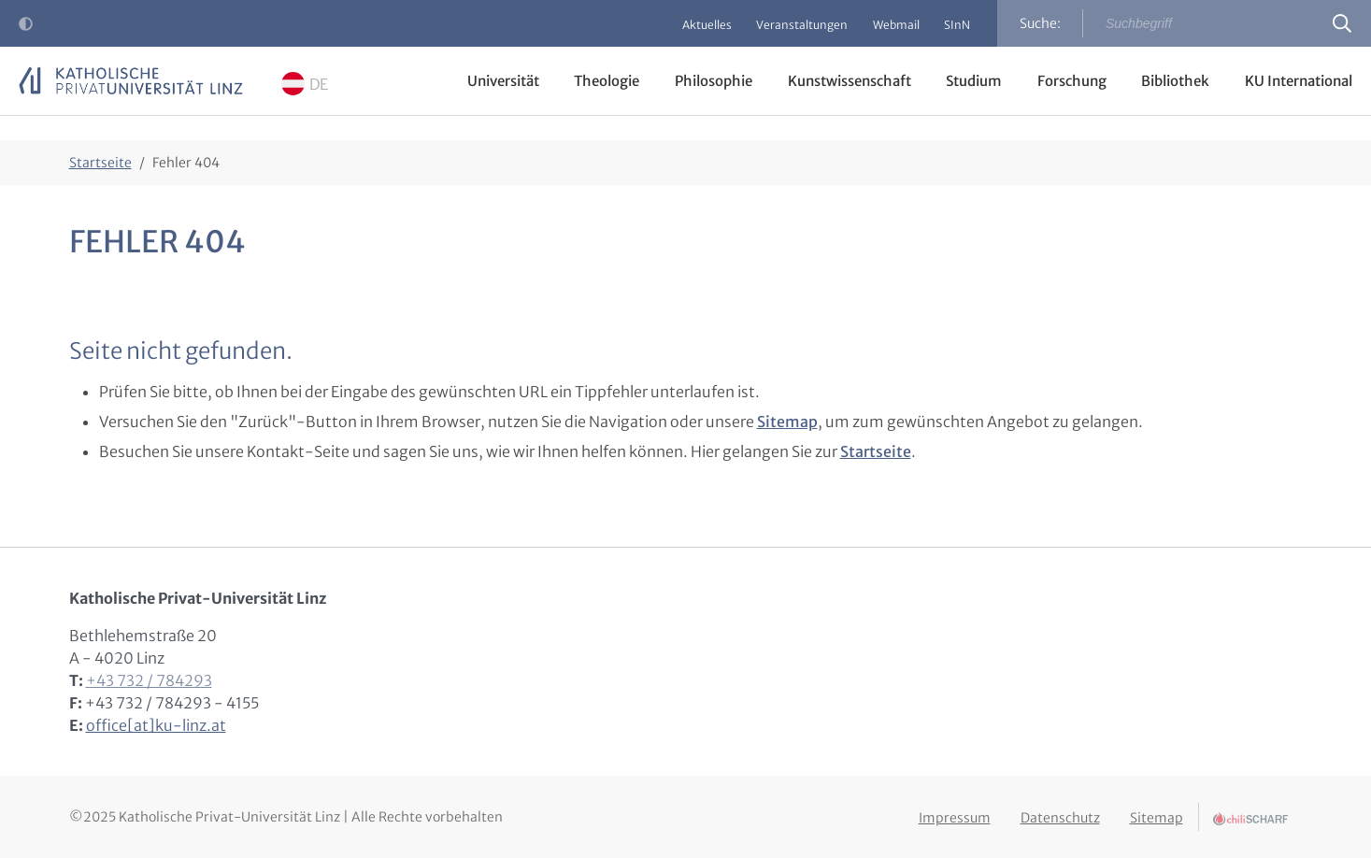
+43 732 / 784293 (149, 680)
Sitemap (787, 421)
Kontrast (29, 29)
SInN (954, 25)
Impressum (955, 814)
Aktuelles (688, 25)
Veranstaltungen (789, 25)
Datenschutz (1060, 814)
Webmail (887, 25)
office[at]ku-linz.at (156, 725)
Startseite (875, 451)
